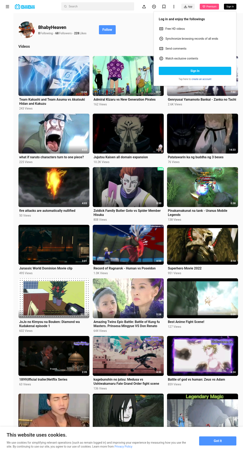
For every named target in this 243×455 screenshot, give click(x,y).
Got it (218, 441)
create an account (202, 79)
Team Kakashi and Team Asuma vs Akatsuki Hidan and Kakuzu (54, 101)
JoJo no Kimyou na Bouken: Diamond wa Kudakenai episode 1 (51, 322)
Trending (7, 71)
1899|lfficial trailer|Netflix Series (45, 378)
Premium (209, 6)
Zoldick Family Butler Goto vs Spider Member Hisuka (128, 212)
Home (7, 21)
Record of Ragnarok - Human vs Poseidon (126, 267)
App (188, 6)
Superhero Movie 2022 (185, 267)
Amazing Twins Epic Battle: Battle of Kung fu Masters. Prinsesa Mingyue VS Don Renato (128, 322)
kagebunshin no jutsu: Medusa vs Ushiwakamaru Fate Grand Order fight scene (127, 380)
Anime (7, 36)
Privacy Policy (123, 446)
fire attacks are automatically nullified (49, 210)
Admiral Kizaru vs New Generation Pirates (126, 99)
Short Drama (7, 54)
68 (58, 33)
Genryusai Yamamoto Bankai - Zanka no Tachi (202, 99)
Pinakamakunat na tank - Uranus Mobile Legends (198, 212)
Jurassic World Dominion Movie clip (47, 267)
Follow (109, 30)
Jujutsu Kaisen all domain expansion (122, 156)
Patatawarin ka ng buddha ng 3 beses (196, 156)
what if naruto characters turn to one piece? (53, 156)
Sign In (195, 71)
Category (7, 87)
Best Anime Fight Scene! (186, 320)
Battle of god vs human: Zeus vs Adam (196, 378)
